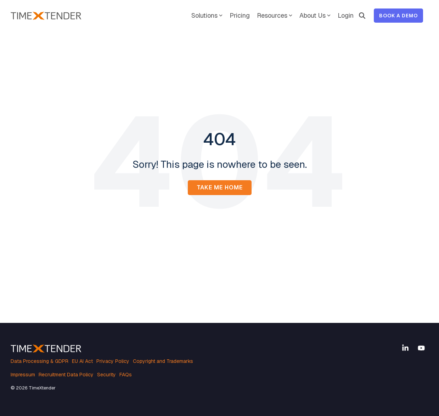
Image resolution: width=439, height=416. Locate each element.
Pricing (240, 15)
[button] (406, 348)
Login (346, 15)
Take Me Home (220, 187)
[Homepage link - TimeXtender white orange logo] (46, 349)
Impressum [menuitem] (23, 374)
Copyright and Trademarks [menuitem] (163, 361)
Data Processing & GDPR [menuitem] (39, 361)
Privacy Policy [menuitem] (112, 361)
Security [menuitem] (106, 374)
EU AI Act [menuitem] (82, 361)
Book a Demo (398, 15)
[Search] (362, 15)
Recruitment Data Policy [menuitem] (66, 374)
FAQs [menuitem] (125, 374)
